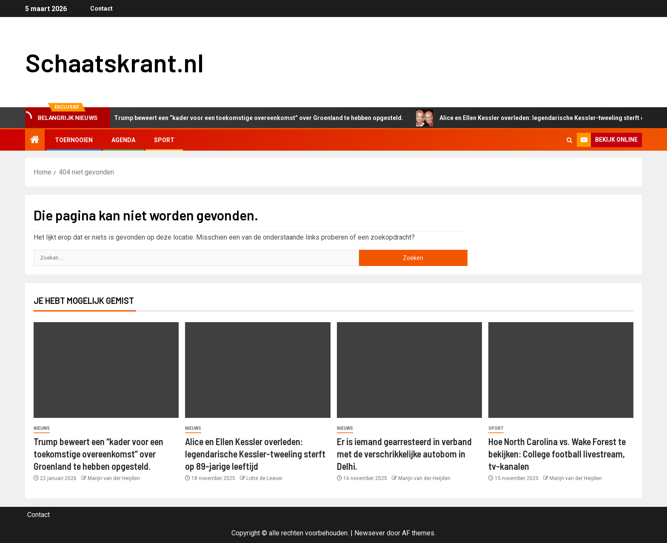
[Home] (35, 140)
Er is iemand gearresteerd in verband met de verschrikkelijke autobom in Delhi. (404, 454)
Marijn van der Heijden (114, 478)
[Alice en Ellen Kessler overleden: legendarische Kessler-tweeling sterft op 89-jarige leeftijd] (257, 370)
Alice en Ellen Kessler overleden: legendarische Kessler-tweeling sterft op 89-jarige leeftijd (255, 454)
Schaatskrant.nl (114, 62)
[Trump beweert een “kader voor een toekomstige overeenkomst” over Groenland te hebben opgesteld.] (106, 370)
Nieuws (42, 428)
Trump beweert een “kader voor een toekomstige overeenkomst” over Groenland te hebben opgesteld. (257, 117)
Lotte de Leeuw (264, 478)
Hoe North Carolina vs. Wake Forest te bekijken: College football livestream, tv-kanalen (557, 454)
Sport (164, 140)
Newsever (369, 533)
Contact (100, 8)
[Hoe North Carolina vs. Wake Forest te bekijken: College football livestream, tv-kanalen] (560, 370)
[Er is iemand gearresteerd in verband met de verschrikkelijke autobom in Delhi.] (409, 370)
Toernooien (74, 140)
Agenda (123, 140)
